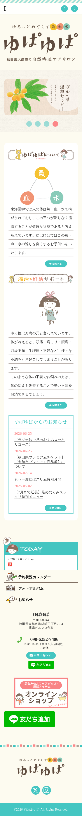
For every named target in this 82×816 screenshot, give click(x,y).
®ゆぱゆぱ (31, 809)
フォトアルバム (31, 588)
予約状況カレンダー (34, 577)
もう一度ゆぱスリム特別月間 (37, 479)
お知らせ (25, 600)
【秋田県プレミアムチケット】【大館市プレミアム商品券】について (39, 461)
